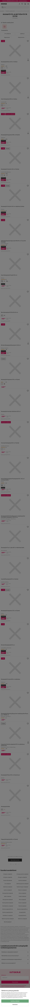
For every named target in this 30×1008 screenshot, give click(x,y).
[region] (15, 998)
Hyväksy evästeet (15, 1001)
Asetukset (15, 1004)
